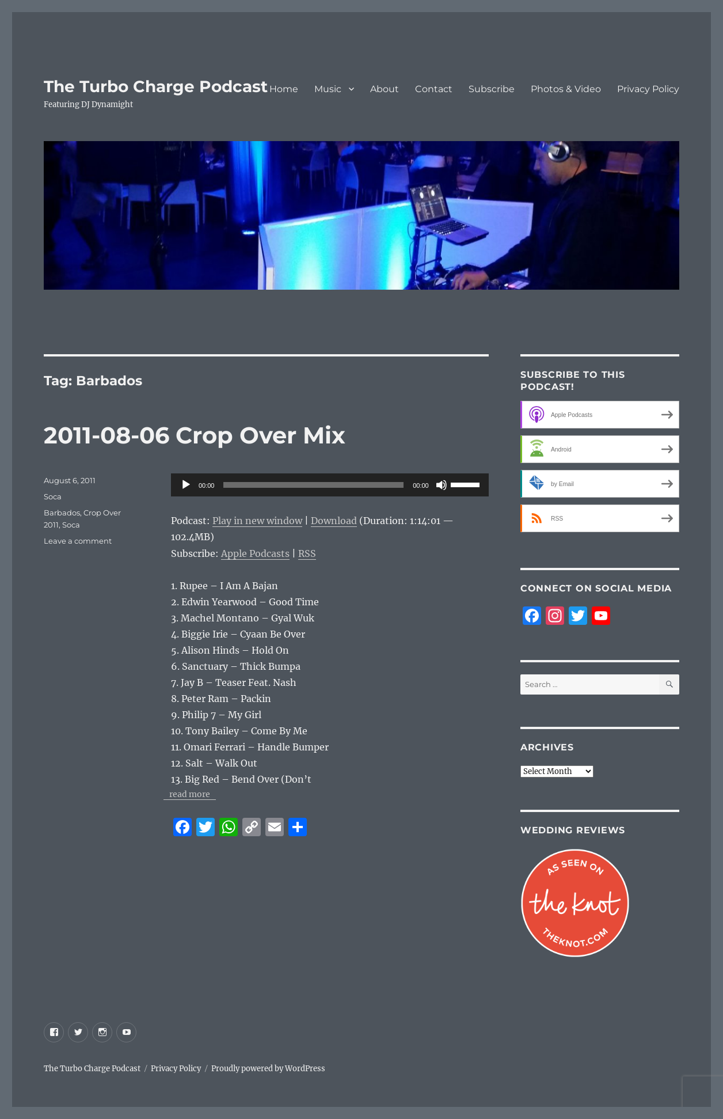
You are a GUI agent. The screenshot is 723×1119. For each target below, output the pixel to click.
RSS (307, 553)
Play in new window (257, 520)
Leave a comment (78, 540)
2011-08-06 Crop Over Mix (194, 435)
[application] (330, 484)
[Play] (186, 485)
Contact (433, 89)
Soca (53, 496)
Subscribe (492, 89)
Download (334, 520)
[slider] (313, 485)
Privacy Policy (648, 89)
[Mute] (441, 485)
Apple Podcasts (255, 553)
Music (327, 89)
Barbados (62, 512)
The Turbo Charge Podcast (156, 86)
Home (283, 89)
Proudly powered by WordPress (268, 1069)
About (384, 89)
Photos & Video (566, 89)
